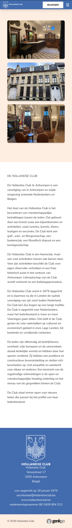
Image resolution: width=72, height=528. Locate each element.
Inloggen (53, 4)
